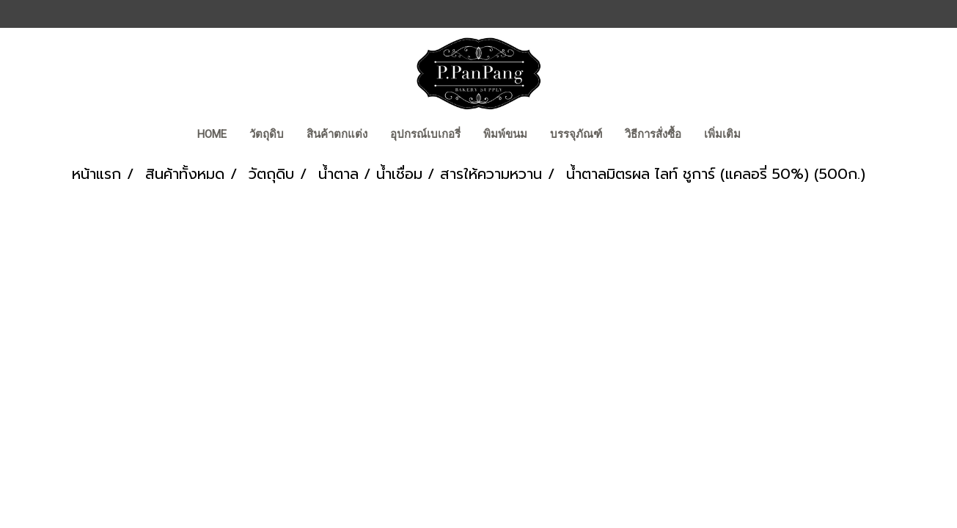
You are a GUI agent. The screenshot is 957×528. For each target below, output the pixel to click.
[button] (765, 136)
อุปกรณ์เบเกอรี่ (425, 134)
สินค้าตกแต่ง (337, 134)
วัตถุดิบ (266, 134)
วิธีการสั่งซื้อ (653, 134)
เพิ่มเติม (722, 134)
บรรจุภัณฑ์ (576, 134)
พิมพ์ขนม (505, 134)
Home (212, 134)
